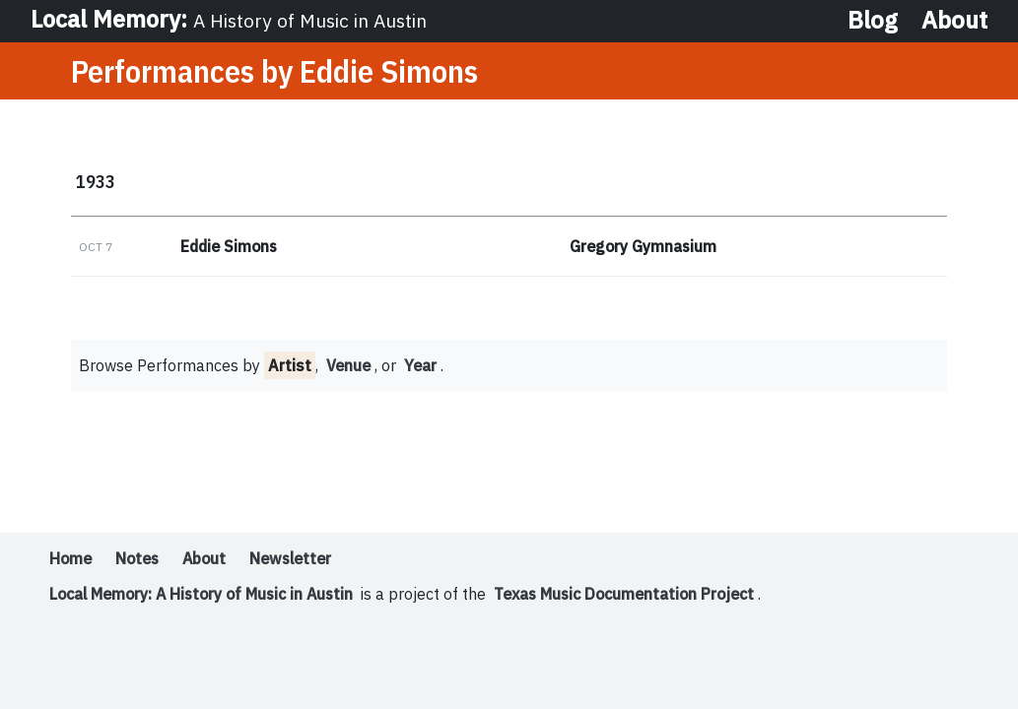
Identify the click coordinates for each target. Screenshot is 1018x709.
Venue (349, 367)
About (954, 20)
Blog (873, 20)
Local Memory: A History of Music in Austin (206, 596)
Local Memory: (230, 19)
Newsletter (300, 560)
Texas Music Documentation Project (639, 596)
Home (71, 560)
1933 (95, 182)
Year (423, 367)
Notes (140, 560)
